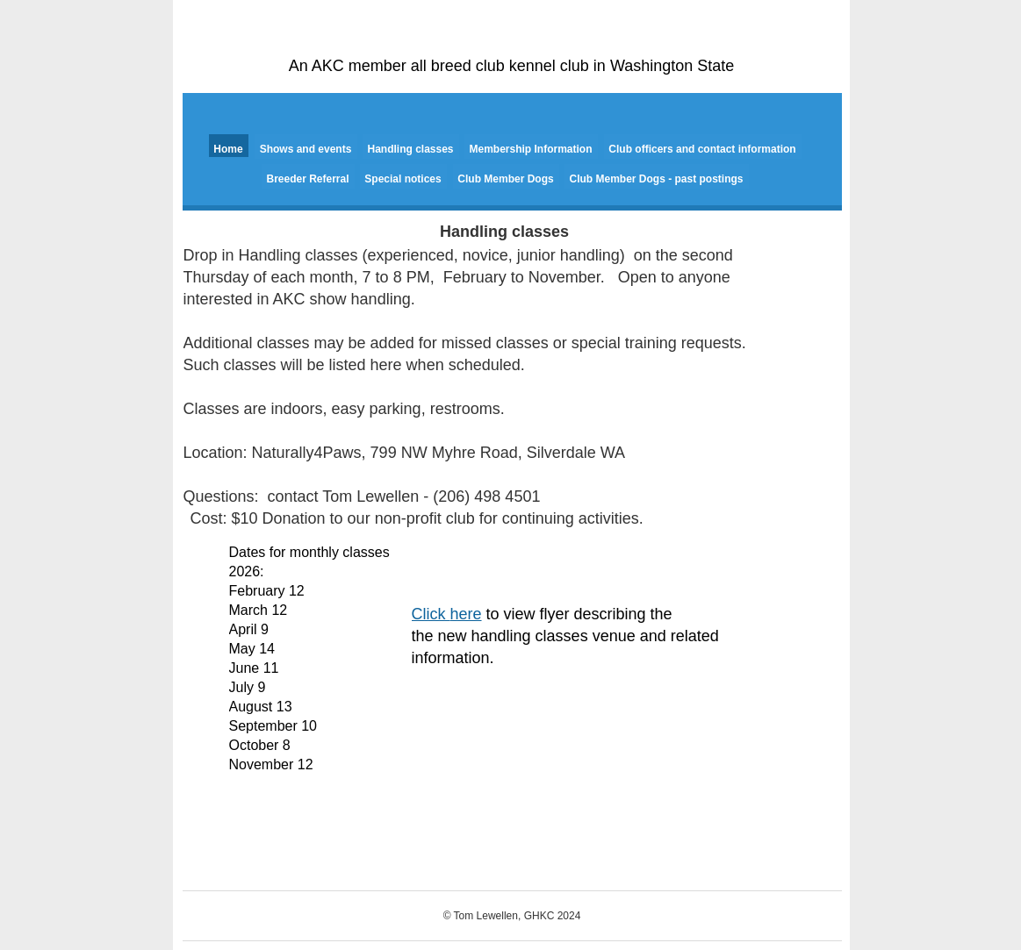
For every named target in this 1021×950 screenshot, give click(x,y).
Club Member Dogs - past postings (656, 179)
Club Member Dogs (505, 179)
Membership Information (530, 149)
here (466, 614)
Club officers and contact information (701, 149)
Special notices (402, 179)
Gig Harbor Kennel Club (512, 40)
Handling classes (410, 149)
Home (227, 149)
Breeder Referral (307, 179)
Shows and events (306, 149)
